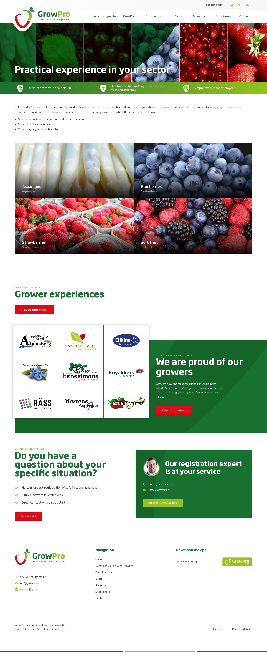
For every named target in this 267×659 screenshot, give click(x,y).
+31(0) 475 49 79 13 (30, 585)
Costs (178, 16)
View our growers (173, 417)
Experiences (223, 16)
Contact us (27, 523)
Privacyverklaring (242, 636)
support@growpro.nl (29, 597)
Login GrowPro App (214, 568)
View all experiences (33, 317)
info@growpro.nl (156, 497)
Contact (244, 16)
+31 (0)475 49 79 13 (160, 492)
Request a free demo (162, 510)
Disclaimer (218, 636)
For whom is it (154, 16)
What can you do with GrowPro (114, 16)
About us (199, 16)
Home (98, 566)
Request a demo (214, 4)
